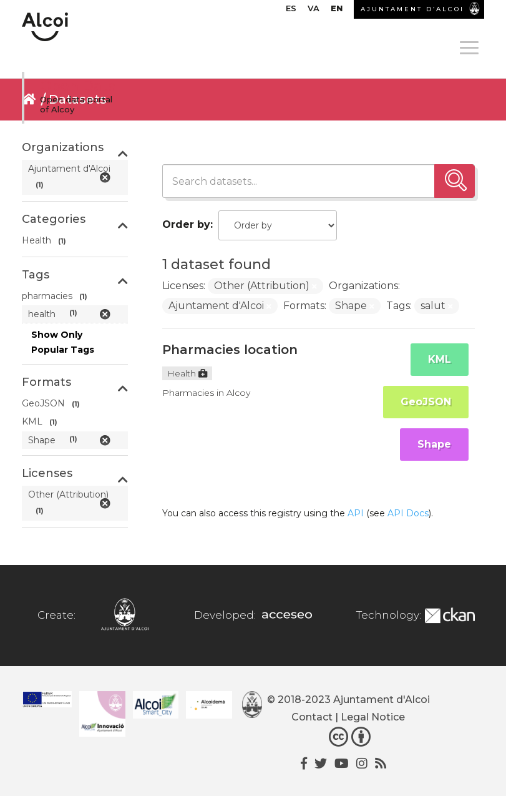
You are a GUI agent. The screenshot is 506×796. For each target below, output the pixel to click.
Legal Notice (373, 717)
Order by (186, 224)
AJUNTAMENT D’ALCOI (412, 9)
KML (439, 359)
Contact (312, 717)
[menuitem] (291, 11)
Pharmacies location (230, 349)
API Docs (408, 513)
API (356, 513)
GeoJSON (426, 402)
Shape (434, 444)
